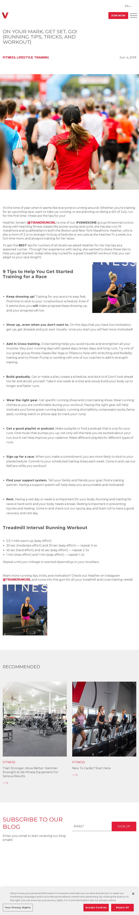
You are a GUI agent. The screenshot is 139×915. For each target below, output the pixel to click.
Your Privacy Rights (18, 907)
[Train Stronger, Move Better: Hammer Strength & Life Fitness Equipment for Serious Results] (35, 782)
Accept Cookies (96, 907)
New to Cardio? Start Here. (91, 768)
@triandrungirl (42, 222)
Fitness (9, 57)
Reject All (122, 907)
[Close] (133, 894)
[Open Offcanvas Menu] (133, 15)
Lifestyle (25, 57)
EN (127, 6)
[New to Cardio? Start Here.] (104, 775)
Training (41, 57)
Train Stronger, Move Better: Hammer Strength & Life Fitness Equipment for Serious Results (30, 772)
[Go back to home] (5, 15)
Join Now (118, 15)
